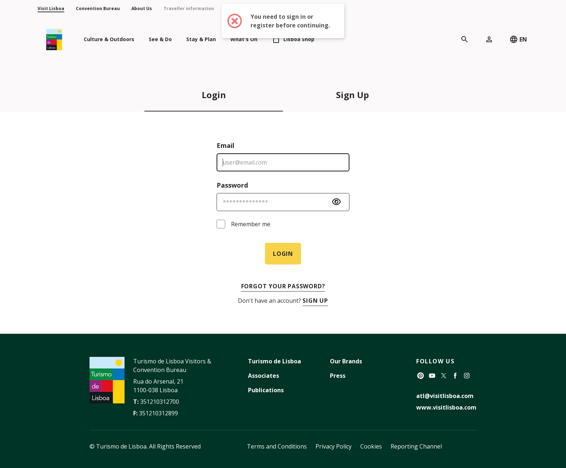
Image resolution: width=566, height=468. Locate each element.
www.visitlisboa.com (446, 407)
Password (232, 185)
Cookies (371, 446)
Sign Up (352, 95)
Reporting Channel (416, 446)
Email (225, 145)
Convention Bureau (98, 8)
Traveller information (189, 8)
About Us (141, 8)
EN (518, 39)
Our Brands (346, 361)
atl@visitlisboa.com (445, 396)
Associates (263, 376)
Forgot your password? (283, 286)
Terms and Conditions (277, 446)
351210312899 (158, 413)
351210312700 (159, 402)
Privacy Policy (333, 446)
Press (337, 376)
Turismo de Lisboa (274, 361)
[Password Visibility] (336, 201)
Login (214, 95)
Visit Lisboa (51, 8)
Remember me (250, 224)
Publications (266, 390)
